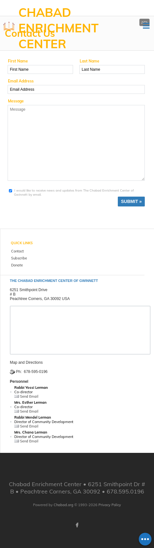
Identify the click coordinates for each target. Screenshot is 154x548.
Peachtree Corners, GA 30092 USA (40, 299)
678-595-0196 (36, 371)
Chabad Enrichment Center (58, 28)
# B (13, 294)
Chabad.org (63, 505)
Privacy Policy (109, 505)
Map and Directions (26, 362)
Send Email (26, 396)
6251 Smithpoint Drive (28, 290)
